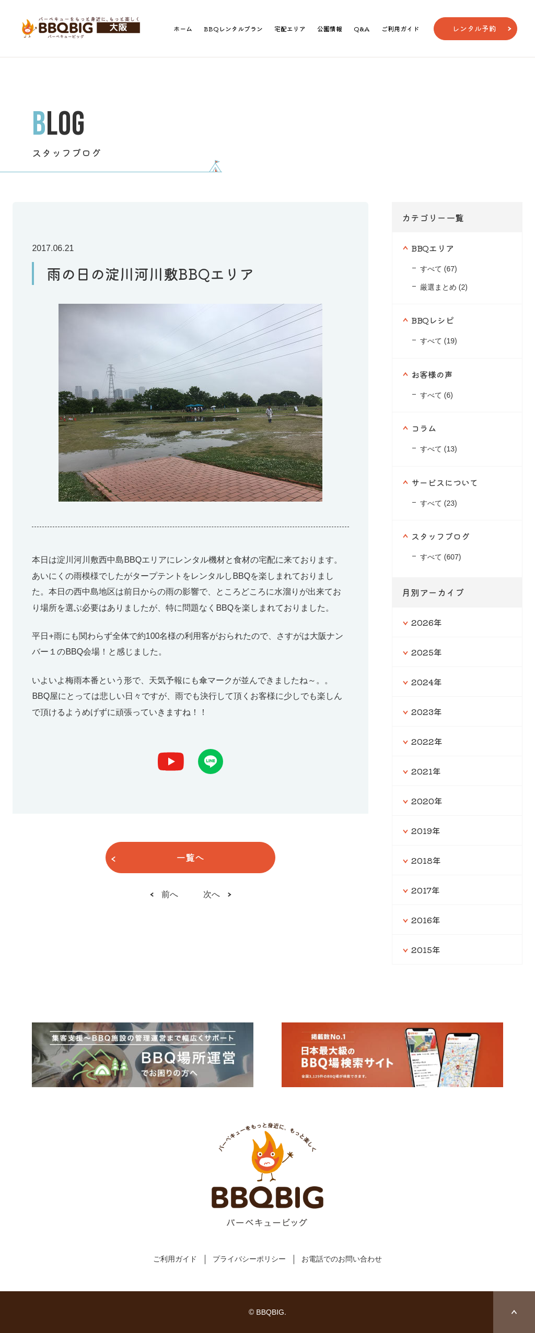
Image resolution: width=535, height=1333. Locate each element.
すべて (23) (438, 503)
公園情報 (329, 28)
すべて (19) (438, 341)
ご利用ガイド (400, 28)
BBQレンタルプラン (233, 28)
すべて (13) (438, 449)
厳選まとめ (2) (444, 287)
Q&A (362, 28)
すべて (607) (440, 557)
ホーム (182, 28)
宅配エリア (290, 28)
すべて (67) (438, 269)
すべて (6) (436, 395)
